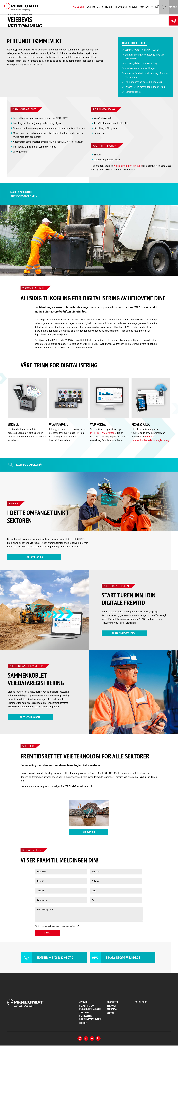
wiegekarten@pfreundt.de (128, 224)
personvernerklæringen (66, 984)
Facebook (86, 1097)
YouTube (92, 1097)
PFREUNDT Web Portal (102, 491)
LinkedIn (98, 1097)
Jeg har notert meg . (58, 984)
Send (47, 991)
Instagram (80, 1097)
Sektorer (107, 7)
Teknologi (121, 7)
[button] (156, 7)
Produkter (79, 7)
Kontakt (144, 7)
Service (133, 7)
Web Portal (93, 7)
